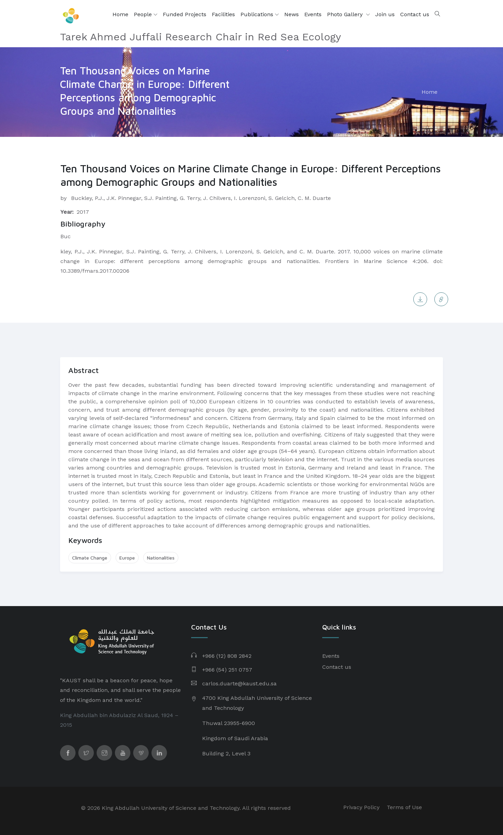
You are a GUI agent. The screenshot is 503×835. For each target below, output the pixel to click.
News (291, 14)
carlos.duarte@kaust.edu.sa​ (239, 683)
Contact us (414, 14)
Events (313, 14)
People (145, 14)
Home (120, 14)
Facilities (223, 14)
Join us (385, 14)
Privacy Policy (361, 807)
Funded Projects (184, 14)
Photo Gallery (345, 14)
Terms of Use (404, 807)
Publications (259, 14)
